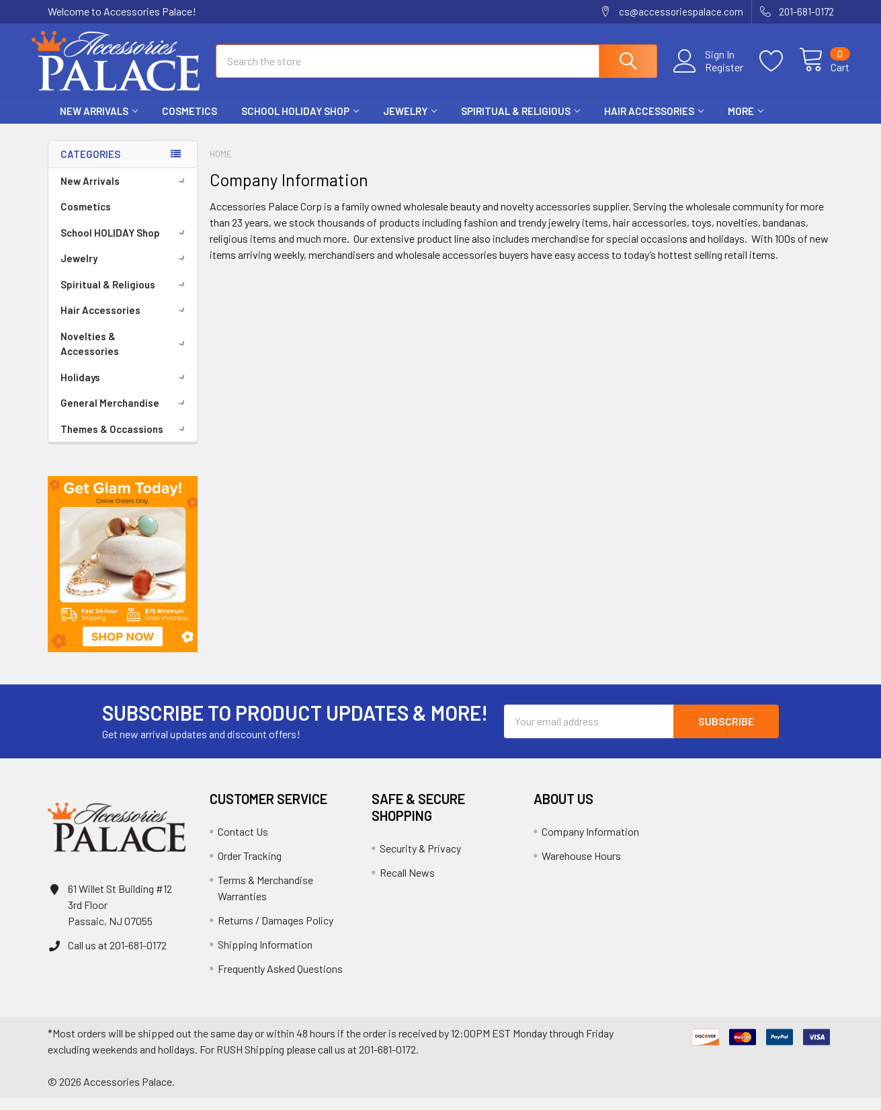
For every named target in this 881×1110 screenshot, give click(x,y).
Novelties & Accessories (125, 356)
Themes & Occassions (125, 441)
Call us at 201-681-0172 (117, 957)
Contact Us (243, 843)
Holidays (125, 389)
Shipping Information (265, 956)
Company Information (590, 843)
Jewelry (410, 123)
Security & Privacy (420, 860)
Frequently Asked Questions (280, 980)
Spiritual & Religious (520, 123)
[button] (123, 576)
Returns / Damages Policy (275, 932)
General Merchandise (125, 415)
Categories (90, 166)
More (745, 123)
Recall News (407, 884)
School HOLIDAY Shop (300, 123)
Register (708, 75)
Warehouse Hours (581, 867)
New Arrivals (99, 123)
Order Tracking (250, 867)
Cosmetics (189, 123)
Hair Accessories (654, 123)
